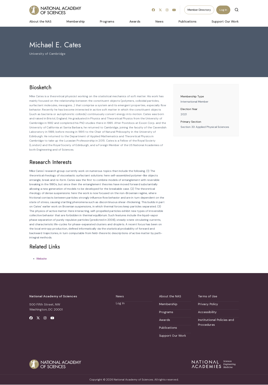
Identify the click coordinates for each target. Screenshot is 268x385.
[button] (236, 10)
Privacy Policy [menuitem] (208, 304)
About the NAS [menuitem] (40, 21)
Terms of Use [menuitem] (207, 296)
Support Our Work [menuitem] (225, 21)
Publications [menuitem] (187, 21)
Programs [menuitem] (107, 21)
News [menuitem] (159, 21)
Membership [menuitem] (76, 21)
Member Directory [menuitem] (199, 10)
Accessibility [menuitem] (207, 312)
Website (41, 258)
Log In (223, 10)
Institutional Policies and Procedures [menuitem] (216, 322)
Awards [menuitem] (134, 21)
